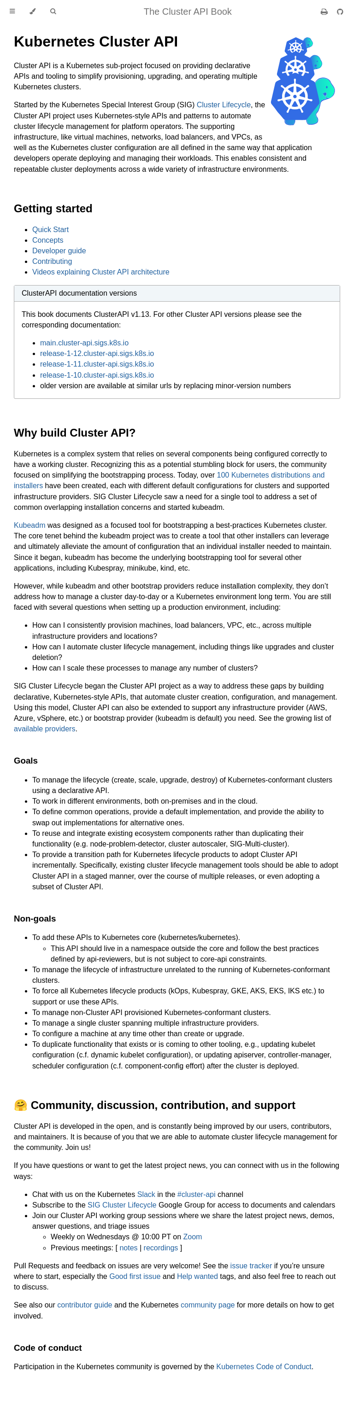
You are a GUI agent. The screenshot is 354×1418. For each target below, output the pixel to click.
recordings (161, 1248)
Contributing (52, 261)
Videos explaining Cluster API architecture (101, 272)
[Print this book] (325, 12)
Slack (146, 1194)
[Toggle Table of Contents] (12, 11)
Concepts (48, 240)
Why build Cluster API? (75, 432)
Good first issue (134, 1276)
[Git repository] (340, 12)
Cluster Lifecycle (224, 105)
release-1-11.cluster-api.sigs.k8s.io (97, 364)
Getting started (53, 208)
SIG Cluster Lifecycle (122, 1205)
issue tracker (251, 1266)
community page (208, 1305)
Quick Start (50, 229)
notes (128, 1248)
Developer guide (59, 251)
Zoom (192, 1237)
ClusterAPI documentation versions (79, 293)
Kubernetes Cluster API (96, 41)
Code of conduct (48, 1348)
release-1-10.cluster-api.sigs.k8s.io (97, 375)
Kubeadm (30, 525)
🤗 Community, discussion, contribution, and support (154, 1105)
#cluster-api (196, 1194)
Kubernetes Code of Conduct (263, 1367)
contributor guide (84, 1305)
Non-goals (35, 918)
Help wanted (197, 1276)
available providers (44, 729)
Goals (26, 760)
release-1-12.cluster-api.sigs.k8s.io (97, 353)
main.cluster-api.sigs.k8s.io (84, 343)
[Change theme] (32, 11)
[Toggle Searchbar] (53, 11)
